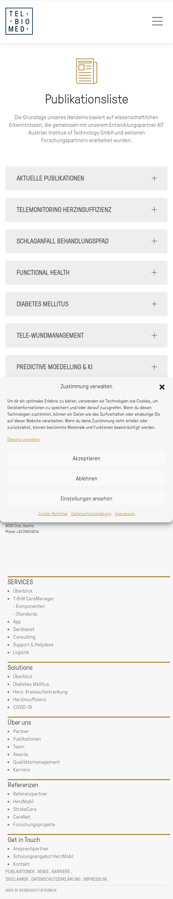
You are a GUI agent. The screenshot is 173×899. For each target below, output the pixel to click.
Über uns (19, 722)
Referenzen (23, 785)
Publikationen (19, 871)
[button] (162, 386)
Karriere (61, 871)
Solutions (20, 667)
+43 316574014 (27, 532)
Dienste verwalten (23, 439)
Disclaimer (16, 879)
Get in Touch (24, 839)
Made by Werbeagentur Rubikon (31, 890)
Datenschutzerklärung (91, 513)
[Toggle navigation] (157, 21)
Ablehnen (86, 478)
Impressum (125, 513)
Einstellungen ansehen (86, 498)
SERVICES (20, 582)
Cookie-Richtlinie (53, 513)
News (43, 871)
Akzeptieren (86, 458)
